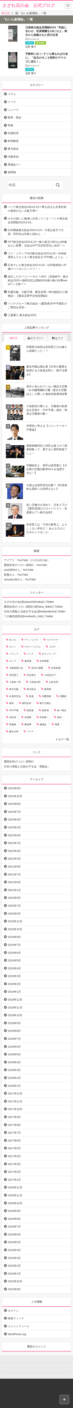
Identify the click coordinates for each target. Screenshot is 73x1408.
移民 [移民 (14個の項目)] (11, 703)
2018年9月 (14, 1023)
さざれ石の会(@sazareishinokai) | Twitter (29, 601)
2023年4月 (14, 819)
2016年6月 (14, 1234)
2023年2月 (14, 827)
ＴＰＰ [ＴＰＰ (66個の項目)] (30, 731)
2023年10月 (15, 796)
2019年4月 (14, 968)
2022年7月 (14, 843)
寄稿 (10, 125)
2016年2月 (14, 1265)
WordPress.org (17, 1334)
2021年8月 (14, 866)
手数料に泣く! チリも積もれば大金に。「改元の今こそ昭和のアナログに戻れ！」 (46, 57)
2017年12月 (15, 1093)
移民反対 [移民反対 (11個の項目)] (26, 703)
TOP (5, 13)
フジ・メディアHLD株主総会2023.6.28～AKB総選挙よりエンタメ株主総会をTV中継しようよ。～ (38, 255)
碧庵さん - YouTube (16, 574)
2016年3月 (14, 1258)
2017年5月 (14, 1148)
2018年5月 (14, 1054)
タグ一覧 (63, 739)
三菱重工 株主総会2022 (22, 315)
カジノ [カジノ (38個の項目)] (12, 646)
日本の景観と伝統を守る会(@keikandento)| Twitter (34, 611)
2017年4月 (14, 1156)
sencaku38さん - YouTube (20, 579)
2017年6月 (14, 1140)
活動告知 (13, 156)
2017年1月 (14, 1179)
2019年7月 (14, 944)
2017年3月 (14, 1164)
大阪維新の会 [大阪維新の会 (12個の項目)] (16, 668)
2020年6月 (14, 913)
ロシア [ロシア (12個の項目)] (12, 661)
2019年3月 (14, 976)
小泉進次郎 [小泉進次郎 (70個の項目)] (35, 682)
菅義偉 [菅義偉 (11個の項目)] (12, 724)
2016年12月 (15, 1187)
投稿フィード (16, 1318)
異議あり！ (14, 164)
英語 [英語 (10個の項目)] (59, 717)
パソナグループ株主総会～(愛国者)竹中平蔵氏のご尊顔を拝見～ (37, 305)
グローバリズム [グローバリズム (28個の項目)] (32, 646)
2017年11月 (15, 1101)
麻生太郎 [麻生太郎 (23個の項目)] (13, 731)
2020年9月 (14, 897)
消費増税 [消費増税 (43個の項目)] (46, 696)
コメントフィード (19, 1326)
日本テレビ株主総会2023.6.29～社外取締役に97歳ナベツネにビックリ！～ (37, 266)
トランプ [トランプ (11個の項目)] (13, 654)
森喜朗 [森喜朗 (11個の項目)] (47, 689)
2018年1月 (14, 1085)
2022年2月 (14, 858)
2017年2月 (14, 1171)
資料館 (12, 172)
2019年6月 (14, 952)
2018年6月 (14, 1046)
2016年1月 (14, 1273)
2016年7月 (14, 1226)
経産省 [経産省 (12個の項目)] (45, 710)
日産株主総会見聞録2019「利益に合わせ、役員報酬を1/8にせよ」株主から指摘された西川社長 (46, 31)
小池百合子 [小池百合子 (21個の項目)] (50, 675)
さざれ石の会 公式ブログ (28, 5)
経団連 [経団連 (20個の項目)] (30, 710)
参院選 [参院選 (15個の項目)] (27, 661)
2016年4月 (14, 1250)
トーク (12, 101)
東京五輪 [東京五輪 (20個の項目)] (13, 689)
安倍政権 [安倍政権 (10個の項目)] (56, 668)
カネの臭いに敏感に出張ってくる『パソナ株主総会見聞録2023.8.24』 (38, 220)
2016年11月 (15, 1195)
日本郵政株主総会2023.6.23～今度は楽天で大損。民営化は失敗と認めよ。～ (35, 231)
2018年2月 (14, 1077)
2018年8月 (14, 1030)
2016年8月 (14, 1218)
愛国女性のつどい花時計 (19, 761)
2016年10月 (15, 1203)
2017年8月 (14, 1124)
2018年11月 (15, 1007)
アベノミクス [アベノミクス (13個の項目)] (31, 639)
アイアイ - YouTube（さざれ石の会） (27, 560)
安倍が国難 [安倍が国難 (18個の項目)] (37, 668)
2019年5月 (14, 960)
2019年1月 (14, 991)
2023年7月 (14, 811)
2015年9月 (14, 1289)
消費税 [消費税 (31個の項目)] (62, 696)
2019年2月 (14, 984)
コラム (29, 43)
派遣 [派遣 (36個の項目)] (31, 696)
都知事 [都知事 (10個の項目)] (27, 724)
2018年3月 (14, 1070)
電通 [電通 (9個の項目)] (57, 724)
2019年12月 (15, 921)
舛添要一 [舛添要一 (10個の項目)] (44, 717)
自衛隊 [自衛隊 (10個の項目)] (27, 717)
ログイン (13, 1310)
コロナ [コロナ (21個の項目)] (52, 646)
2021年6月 (14, 882)
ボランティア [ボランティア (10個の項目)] (49, 654)
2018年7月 (14, 1038)
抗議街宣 (13, 133)
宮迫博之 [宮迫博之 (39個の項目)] (31, 675)
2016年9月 (14, 1210)
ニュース (13, 109)
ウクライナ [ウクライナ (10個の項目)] (52, 639)
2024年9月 (14, 788)
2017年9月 (14, 1117)
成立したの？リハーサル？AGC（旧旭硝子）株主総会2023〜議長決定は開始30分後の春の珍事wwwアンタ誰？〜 (38, 280)
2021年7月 (14, 874)
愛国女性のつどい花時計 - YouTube (25, 565)
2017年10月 (15, 1109)
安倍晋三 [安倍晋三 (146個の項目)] (13, 675)
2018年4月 (14, 1062)
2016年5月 (14, 1242)
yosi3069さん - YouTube (18, 569)
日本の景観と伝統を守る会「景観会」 (27, 766)
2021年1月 (14, 890)
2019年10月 (15, 929)
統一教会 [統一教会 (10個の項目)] (61, 710)
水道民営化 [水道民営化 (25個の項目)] (15, 696)
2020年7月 (14, 905)
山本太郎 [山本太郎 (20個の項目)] (53, 682)
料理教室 (13, 140)
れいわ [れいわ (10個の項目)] (12, 639)
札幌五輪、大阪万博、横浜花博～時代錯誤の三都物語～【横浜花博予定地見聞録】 (38, 293)
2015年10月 (15, 1281)
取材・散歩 (14, 117)
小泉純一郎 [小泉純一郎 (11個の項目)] (15, 682)
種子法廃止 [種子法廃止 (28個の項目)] (45, 703)
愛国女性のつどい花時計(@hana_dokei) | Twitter (33, 606)
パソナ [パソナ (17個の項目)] (30, 654)
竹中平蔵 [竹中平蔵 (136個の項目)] (13, 710)
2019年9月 (14, 936)
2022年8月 (14, 835)
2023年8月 (14, 803)
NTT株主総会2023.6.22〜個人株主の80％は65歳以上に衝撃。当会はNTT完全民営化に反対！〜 (37, 243)
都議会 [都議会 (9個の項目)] (43, 724)
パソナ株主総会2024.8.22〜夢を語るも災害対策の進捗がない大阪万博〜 (37, 208)
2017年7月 (14, 1132)
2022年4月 (14, 850)
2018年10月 (15, 1015)
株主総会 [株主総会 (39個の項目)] (31, 689)
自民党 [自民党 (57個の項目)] (12, 717)
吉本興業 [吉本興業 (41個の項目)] (44, 661)
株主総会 (40, 43)
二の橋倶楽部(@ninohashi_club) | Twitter (28, 616)
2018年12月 (15, 999)
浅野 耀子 (30, 46)
